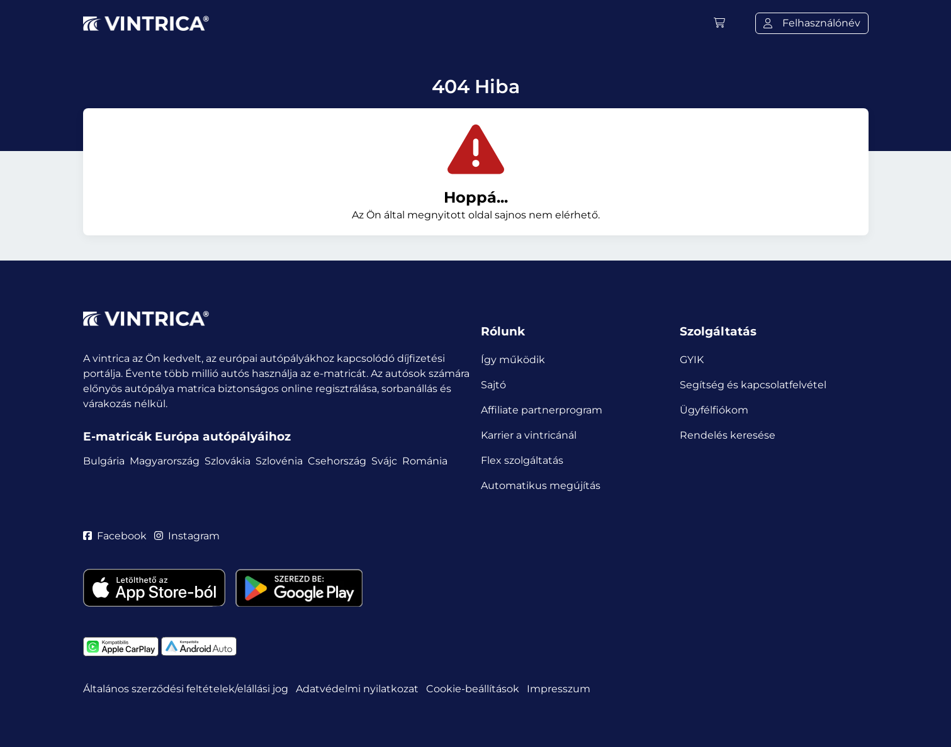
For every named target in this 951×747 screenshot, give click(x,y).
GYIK (692, 360)
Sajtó (493, 385)
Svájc (384, 461)
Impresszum (558, 689)
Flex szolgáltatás (522, 460)
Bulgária (104, 461)
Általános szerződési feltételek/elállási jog (185, 689)
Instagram (187, 536)
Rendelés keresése (727, 435)
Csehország (337, 461)
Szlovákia (227, 461)
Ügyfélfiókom (714, 410)
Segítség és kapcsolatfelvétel (753, 385)
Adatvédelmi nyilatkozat (357, 689)
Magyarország (165, 461)
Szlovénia (279, 461)
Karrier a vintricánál (529, 435)
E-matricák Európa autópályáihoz (187, 436)
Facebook (115, 536)
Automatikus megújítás (540, 485)
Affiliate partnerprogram (541, 410)
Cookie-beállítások (472, 689)
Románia (424, 461)
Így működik (513, 360)
